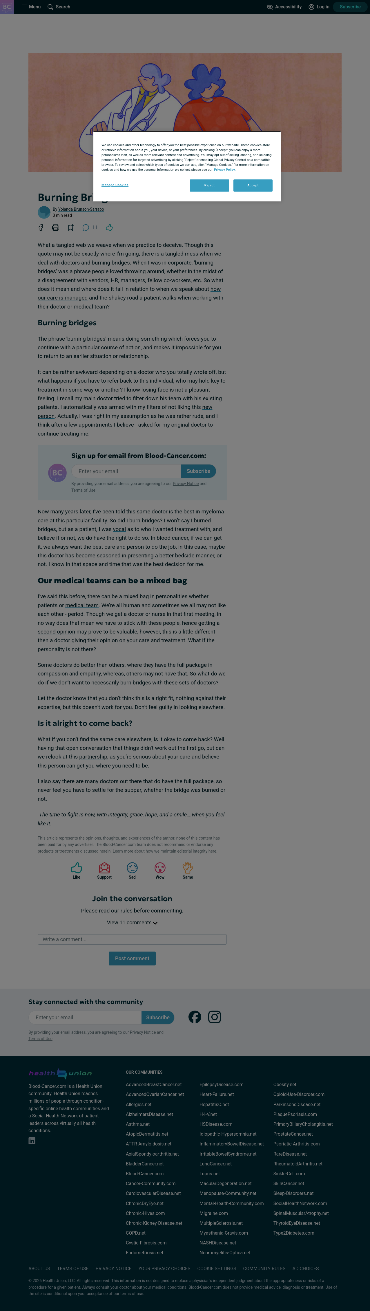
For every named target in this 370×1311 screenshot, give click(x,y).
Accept (253, 185)
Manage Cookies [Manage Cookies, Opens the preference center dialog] (114, 185)
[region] (187, 166)
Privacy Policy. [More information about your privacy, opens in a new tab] (225, 170)
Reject (209, 185)
